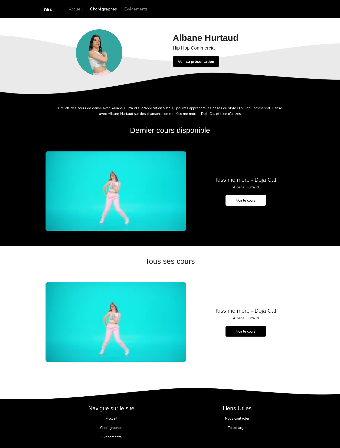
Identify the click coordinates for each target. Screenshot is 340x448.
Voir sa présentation (196, 61)
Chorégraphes (103, 9)
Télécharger (237, 427)
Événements (135, 9)
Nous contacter (237, 418)
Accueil (76, 9)
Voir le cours (246, 200)
